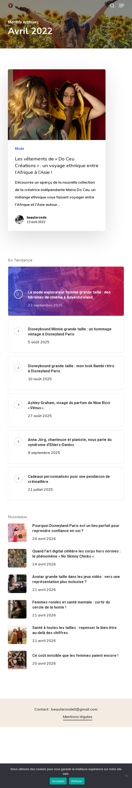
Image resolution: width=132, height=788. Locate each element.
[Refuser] (126, 775)
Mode (19, 148)
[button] (121, 5)
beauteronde (36, 217)
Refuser (76, 781)
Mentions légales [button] (77, 716)
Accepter (58, 781)
